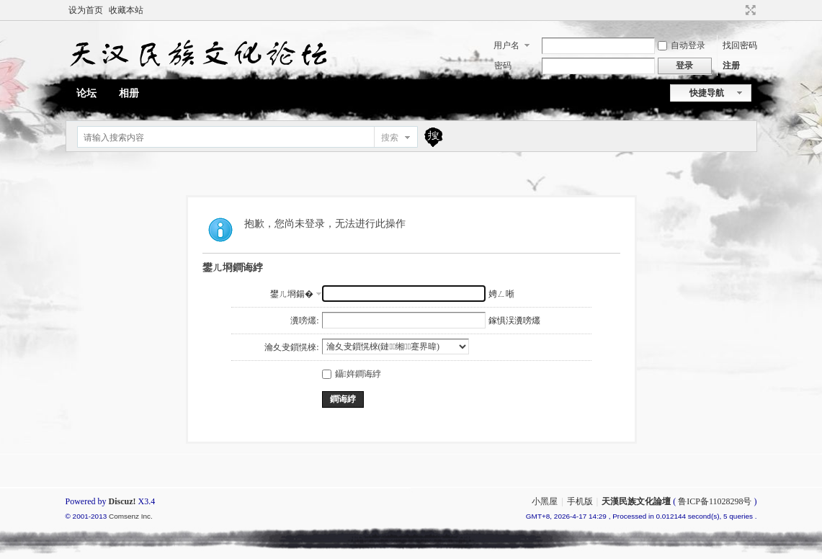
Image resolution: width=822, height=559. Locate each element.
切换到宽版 (749, 10)
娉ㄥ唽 (501, 294)
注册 (731, 66)
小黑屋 (545, 501)
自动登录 (681, 45)
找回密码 (740, 45)
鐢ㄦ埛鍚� (291, 294)
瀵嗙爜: (304, 321)
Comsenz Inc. (131, 516)
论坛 (86, 93)
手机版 (580, 501)
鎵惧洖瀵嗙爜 (514, 321)
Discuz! (122, 501)
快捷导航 (706, 93)
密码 (502, 66)
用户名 (506, 45)
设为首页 (85, 10)
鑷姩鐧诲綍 (351, 374)
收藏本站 (126, 10)
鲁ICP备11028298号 (714, 501)
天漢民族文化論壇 (636, 501)
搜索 (389, 138)
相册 (129, 93)
